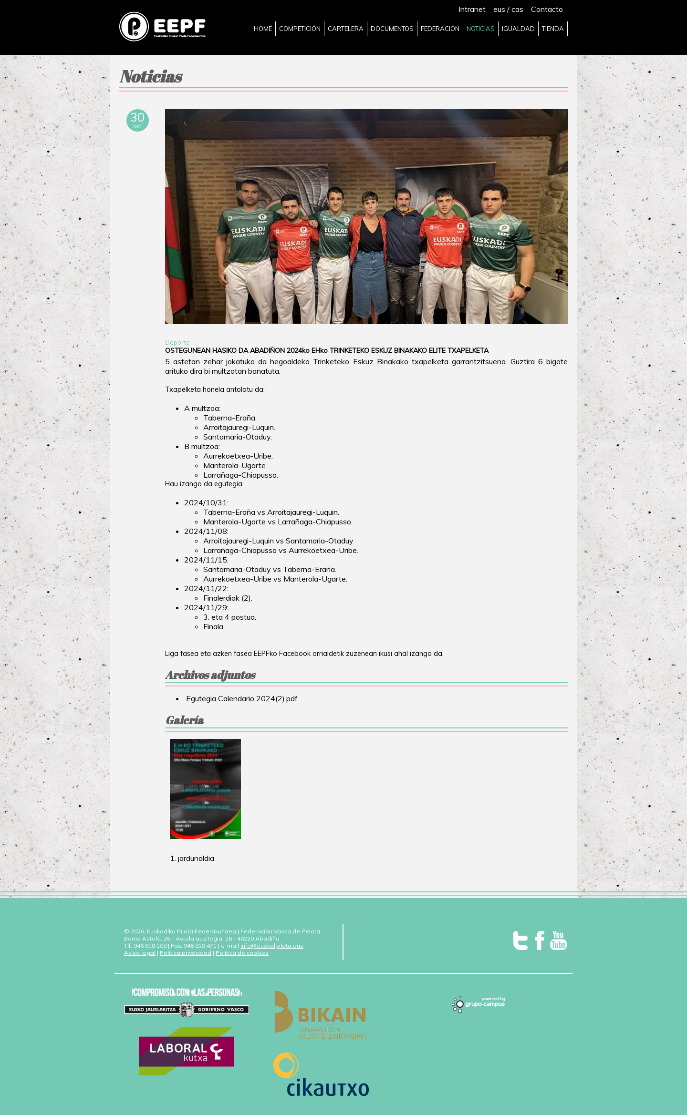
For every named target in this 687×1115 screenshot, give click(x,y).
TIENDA (553, 28)
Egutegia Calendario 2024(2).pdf (241, 698)
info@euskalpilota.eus (271, 945)
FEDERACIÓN (440, 28)
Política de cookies (242, 952)
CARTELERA (346, 28)
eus (499, 9)
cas (517, 9)
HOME (263, 28)
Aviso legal (140, 952)
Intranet (472, 9)
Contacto (547, 9)
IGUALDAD (518, 28)
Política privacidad (185, 952)
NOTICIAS (481, 28)
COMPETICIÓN (300, 28)
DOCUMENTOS (392, 28)
